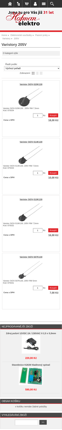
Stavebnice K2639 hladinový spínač (31, 365)
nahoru (57, 425)
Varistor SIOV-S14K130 (31, 142)
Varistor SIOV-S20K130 (31, 84)
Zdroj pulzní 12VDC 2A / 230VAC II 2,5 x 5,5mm (31, 333)
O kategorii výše (10, 53)
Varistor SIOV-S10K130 (31, 199)
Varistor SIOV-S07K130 (31, 257)
